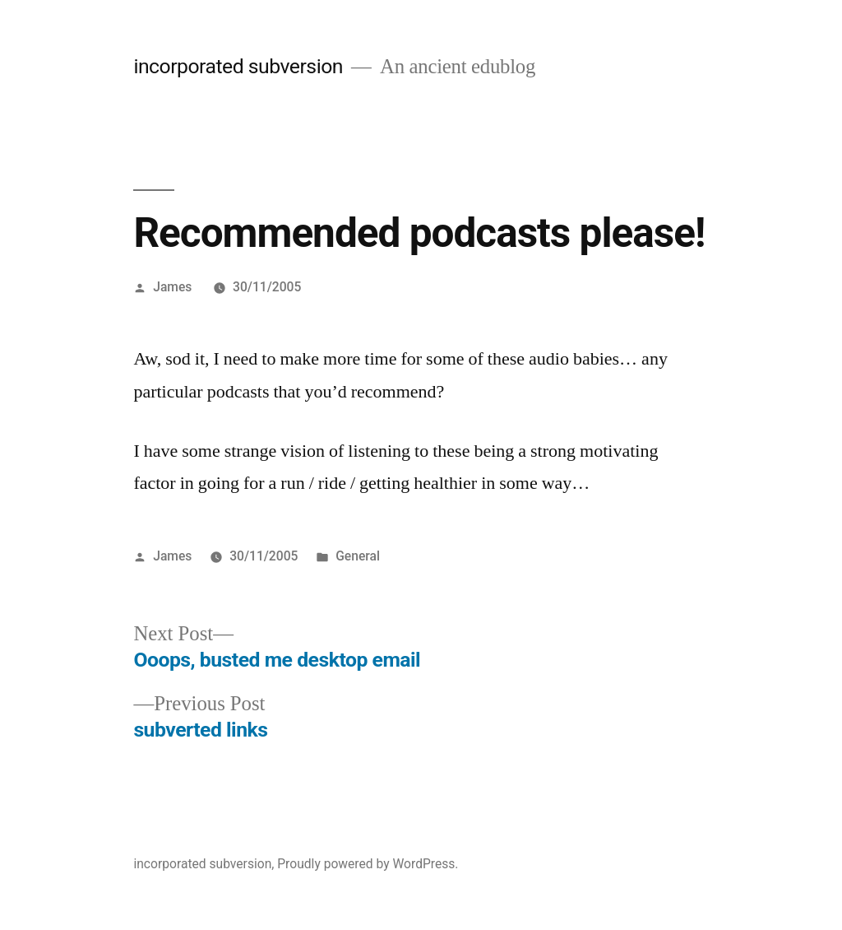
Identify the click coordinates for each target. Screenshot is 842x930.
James (172, 287)
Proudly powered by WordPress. (367, 864)
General (357, 556)
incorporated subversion (238, 66)
